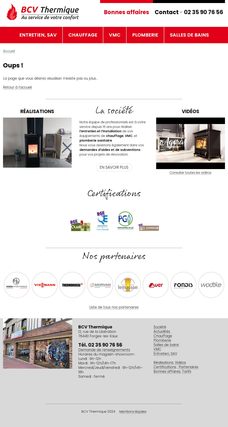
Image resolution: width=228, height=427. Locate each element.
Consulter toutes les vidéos (190, 173)
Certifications (165, 367)
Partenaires (188, 367)
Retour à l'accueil (17, 87)
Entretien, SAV (38, 35)
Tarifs (186, 371)
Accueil (9, 51)
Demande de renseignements (104, 350)
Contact (167, 13)
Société (160, 327)
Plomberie (145, 35)
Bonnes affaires (126, 13)
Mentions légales (132, 411)
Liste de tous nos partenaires (114, 307)
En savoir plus (114, 168)
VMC (114, 35)
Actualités (162, 331)
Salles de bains (189, 35)
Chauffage (82, 35)
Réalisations (163, 363)
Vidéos (180, 363)
